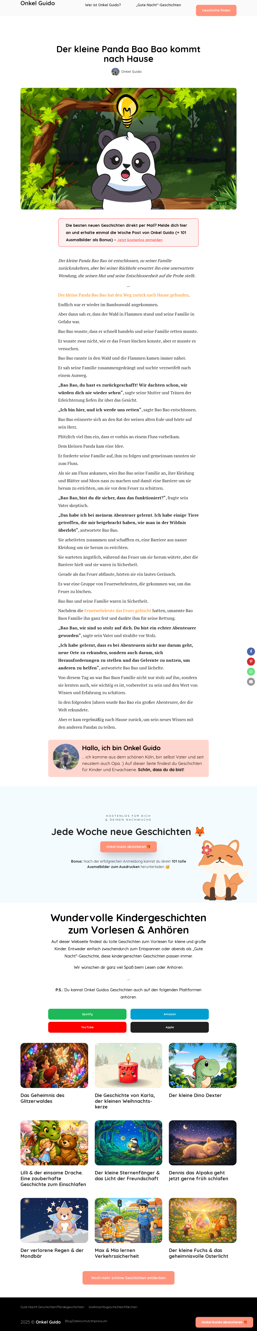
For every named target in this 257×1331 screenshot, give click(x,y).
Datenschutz (76, 1321)
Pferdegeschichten (74, 1311)
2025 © (35, 1321)
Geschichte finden (216, 8)
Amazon (170, 1014)
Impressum (98, 1321)
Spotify (87, 1014)
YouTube (87, 1029)
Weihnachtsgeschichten (110, 1311)
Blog (59, 1321)
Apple (170, 1029)
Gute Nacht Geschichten (38, 1311)
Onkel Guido (37, 8)
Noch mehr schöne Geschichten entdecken (128, 1282)
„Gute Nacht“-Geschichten (159, 8)
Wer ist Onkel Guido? (105, 8)
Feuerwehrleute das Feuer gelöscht (117, 610)
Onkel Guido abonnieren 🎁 (128, 847)
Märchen (138, 1311)
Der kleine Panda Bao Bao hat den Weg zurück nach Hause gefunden (123, 295)
